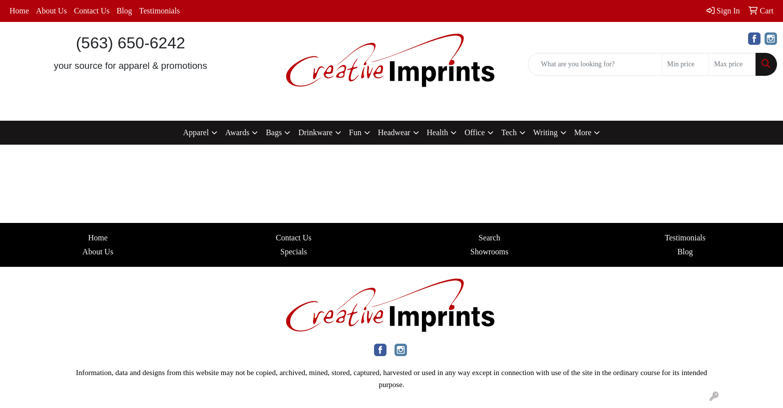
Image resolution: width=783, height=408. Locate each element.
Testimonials (159, 10)
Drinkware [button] (315, 132)
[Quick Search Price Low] (685, 64)
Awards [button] (237, 132)
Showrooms (489, 251)
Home (19, 10)
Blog (124, 10)
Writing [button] (545, 132)
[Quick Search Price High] (732, 64)
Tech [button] (509, 132)
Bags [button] (274, 132)
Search (489, 237)
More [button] (583, 132)
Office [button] (474, 132)
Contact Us (92, 10)
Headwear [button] (394, 132)
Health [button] (437, 132)
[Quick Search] (595, 64)
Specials (293, 251)
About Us (51, 10)
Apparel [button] (196, 132)
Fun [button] (355, 132)
